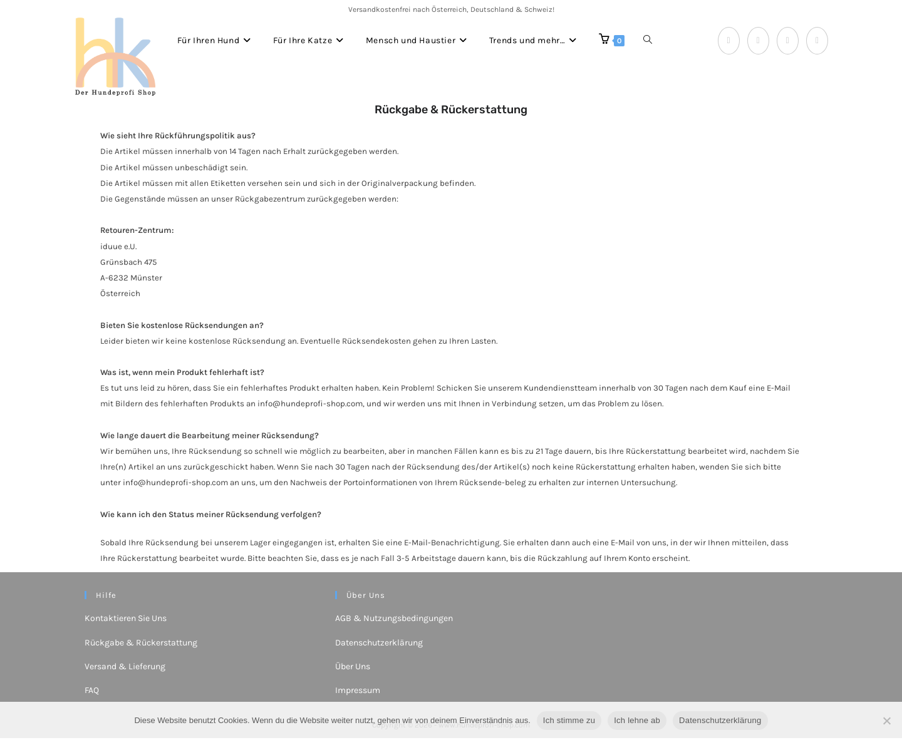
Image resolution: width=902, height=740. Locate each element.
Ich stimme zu (569, 720)
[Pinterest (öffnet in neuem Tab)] (758, 40)
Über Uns (352, 668)
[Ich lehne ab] (886, 720)
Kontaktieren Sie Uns (126, 620)
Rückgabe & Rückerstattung (141, 644)
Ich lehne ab (637, 720)
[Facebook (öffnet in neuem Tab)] (729, 40)
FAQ (92, 692)
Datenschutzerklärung (379, 644)
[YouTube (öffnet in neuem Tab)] (817, 40)
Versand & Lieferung (125, 668)
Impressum (357, 692)
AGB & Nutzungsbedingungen (394, 620)
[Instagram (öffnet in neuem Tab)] (788, 40)
